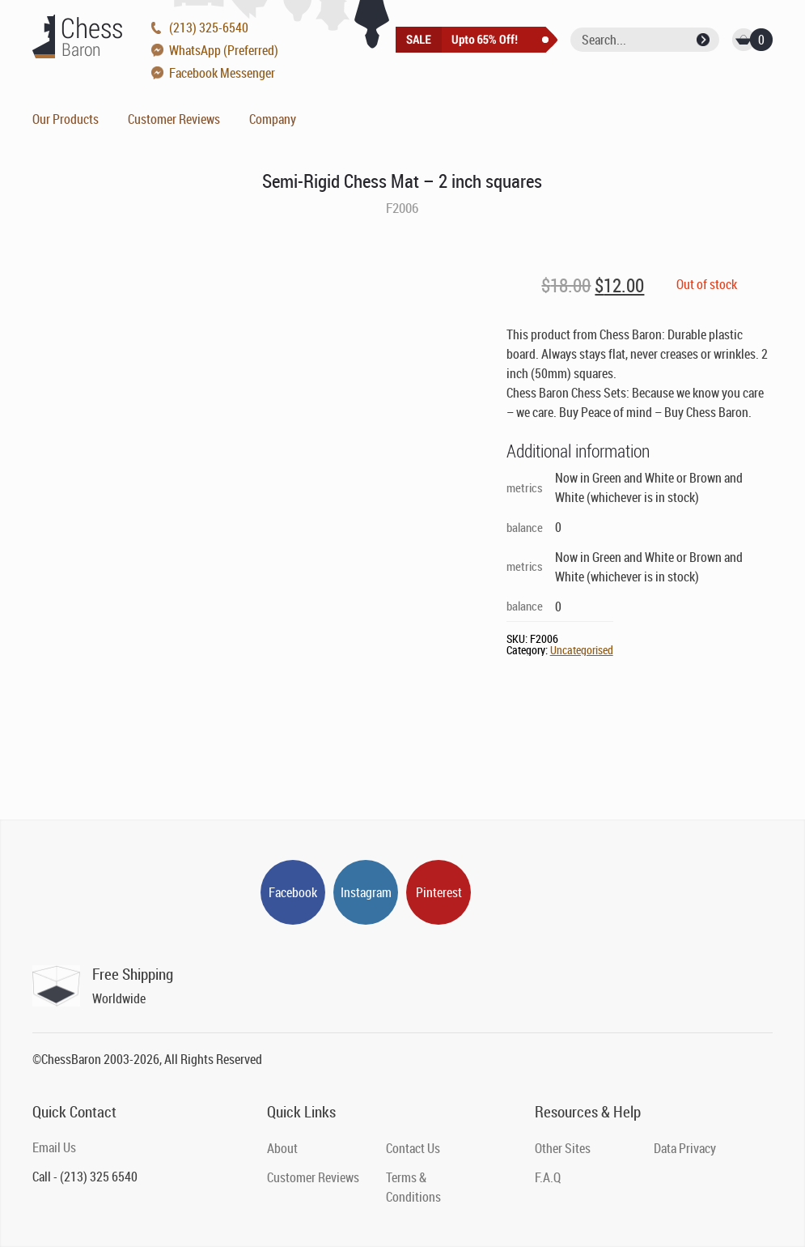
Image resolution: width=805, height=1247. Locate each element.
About (282, 1148)
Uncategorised (581, 650)
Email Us (54, 1147)
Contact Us (413, 1148)
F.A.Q (548, 1177)
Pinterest (439, 892)
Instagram (366, 892)
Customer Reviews (174, 119)
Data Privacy (685, 1148)
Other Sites (563, 1148)
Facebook (293, 892)
